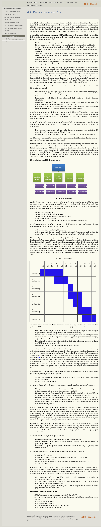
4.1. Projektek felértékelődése (14, 25)
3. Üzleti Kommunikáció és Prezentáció (12, 18)
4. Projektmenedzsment (11, 22)
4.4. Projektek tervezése (12, 36)
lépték (39, 357)
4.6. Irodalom (9, 42)
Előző (85, 4)
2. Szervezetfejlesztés (11, 14)
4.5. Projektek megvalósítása (14, 39)
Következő (94, 4)
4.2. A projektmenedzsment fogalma (13, 29)
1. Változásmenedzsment (12, 11)
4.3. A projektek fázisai (12, 33)
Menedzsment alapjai (12, 8)
